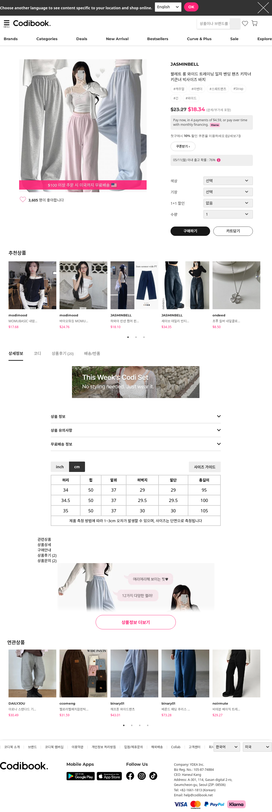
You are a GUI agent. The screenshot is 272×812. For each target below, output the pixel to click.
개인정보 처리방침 (104, 747)
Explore (264, 38)
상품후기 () (63, 353)
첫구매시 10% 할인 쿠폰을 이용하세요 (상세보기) (205, 136)
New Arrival (117, 38)
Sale (234, 38)
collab (175, 747)
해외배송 (157, 747)
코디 (37, 353)
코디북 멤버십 (54, 747)
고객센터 (195, 747)
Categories (46, 38)
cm (77, 466)
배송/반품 (92, 353)
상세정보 (15, 353)
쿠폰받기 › (183, 146)
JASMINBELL (185, 64)
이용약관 (77, 747)
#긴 (175, 98)
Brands (11, 38)
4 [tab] (147, 725)
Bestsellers (157, 38)
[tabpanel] (34, 296)
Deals (81, 38)
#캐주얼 (178, 89)
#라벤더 (197, 89)
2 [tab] (136, 337)
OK (191, 7)
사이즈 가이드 (204, 467)
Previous (4, 296)
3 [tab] (144, 337)
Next (267, 296)
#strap (238, 88)
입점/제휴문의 (133, 747)
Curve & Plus (199, 38)
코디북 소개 (12, 747)
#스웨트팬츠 (218, 89)
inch (60, 466)
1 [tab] (128, 337)
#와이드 (191, 98)
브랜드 (32, 747)
